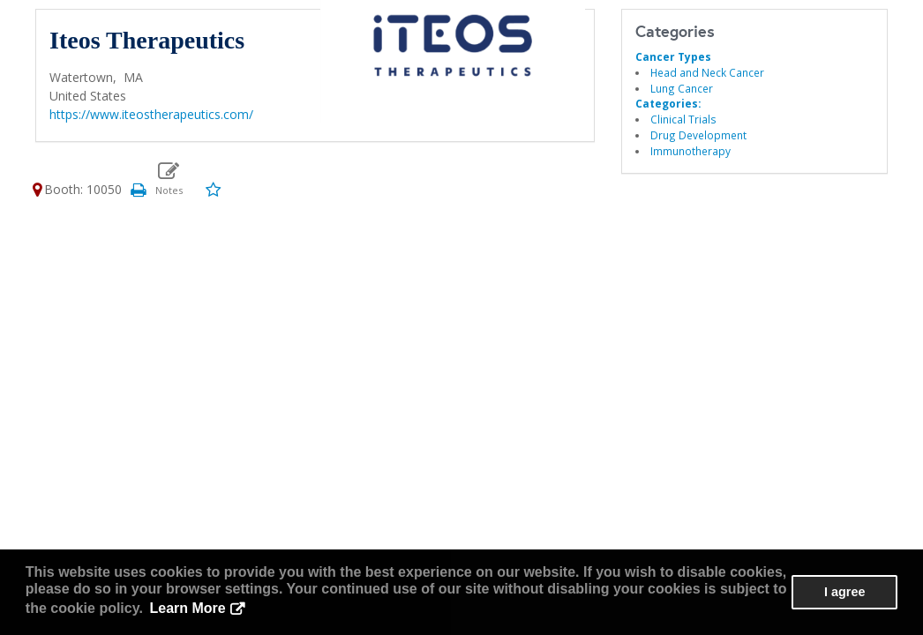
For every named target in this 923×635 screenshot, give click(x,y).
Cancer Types (673, 56)
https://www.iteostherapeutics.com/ (151, 114)
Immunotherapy (690, 151)
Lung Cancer (681, 88)
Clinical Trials (683, 119)
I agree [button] (844, 592)
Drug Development (698, 135)
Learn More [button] (188, 608)
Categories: (668, 103)
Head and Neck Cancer (707, 72)
